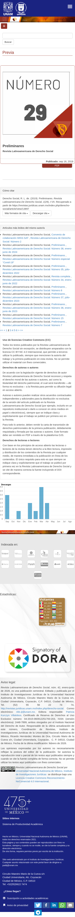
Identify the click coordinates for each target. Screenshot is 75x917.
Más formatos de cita (16, 213)
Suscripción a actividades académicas (25, 898)
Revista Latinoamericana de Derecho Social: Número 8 (32, 290)
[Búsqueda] (37, 35)
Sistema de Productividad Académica (22, 824)
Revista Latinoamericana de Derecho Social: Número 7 (32, 325)
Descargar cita (41, 213)
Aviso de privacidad (15, 905)
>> (21, 330)
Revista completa (61, 276)
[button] (38, 905)
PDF (57, 165)
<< (1, 330)
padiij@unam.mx (10, 865)
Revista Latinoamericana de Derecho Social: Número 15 (33, 318)
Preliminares (58, 245)
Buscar (8, 42)
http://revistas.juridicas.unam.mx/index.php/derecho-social (32, 708)
